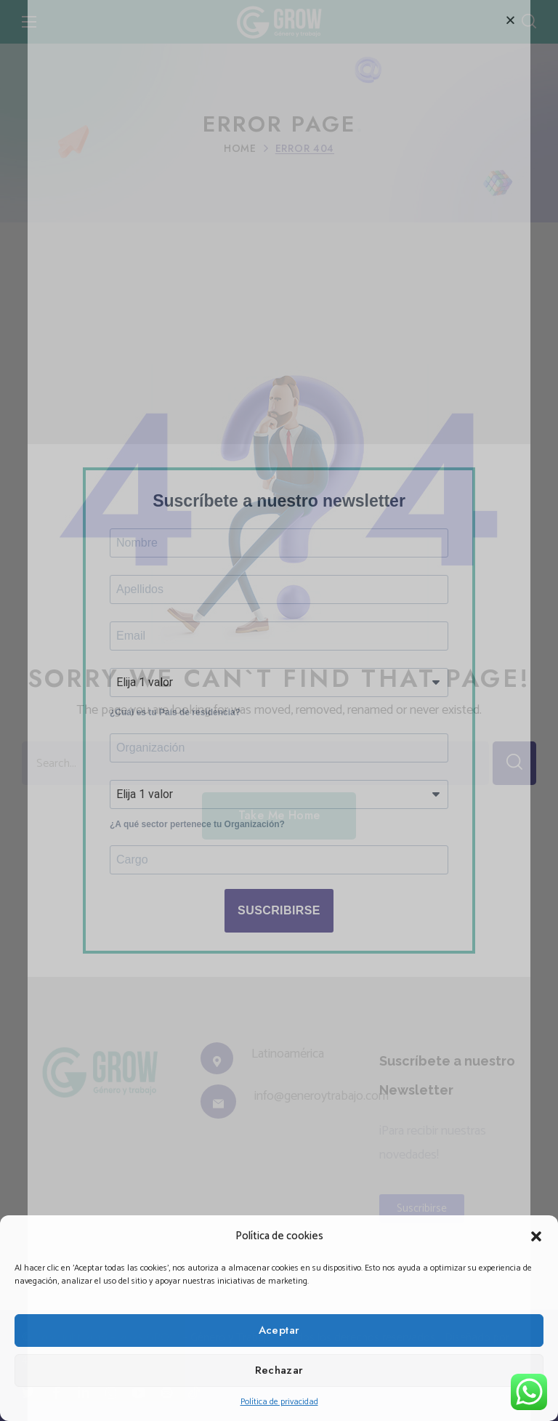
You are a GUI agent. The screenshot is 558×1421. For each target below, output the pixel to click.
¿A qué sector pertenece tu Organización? (197, 836)
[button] (536, 1236)
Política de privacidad (279, 1402)
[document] (279, 710)
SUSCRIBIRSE (279, 926)
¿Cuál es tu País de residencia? (175, 714)
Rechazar (279, 1370)
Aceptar (279, 1330)
